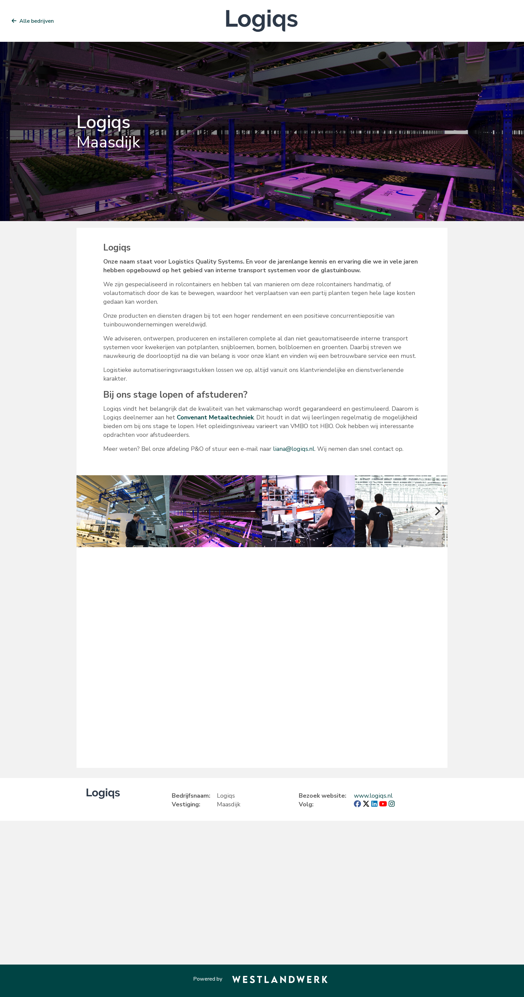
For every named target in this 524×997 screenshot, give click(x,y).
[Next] (436, 511)
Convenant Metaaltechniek (215, 417)
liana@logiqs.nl (293, 449)
